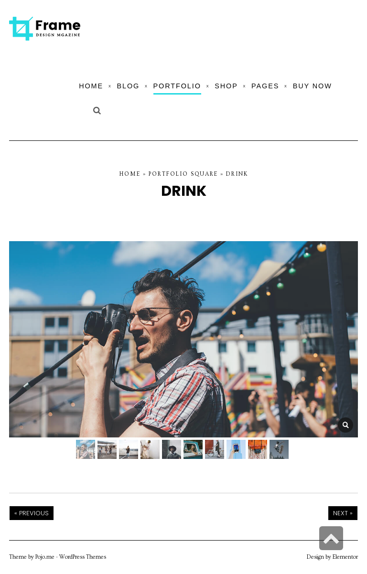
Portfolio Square (183, 174)
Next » (343, 513)
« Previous (31, 513)
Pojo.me (44, 557)
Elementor (345, 557)
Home (129, 174)
